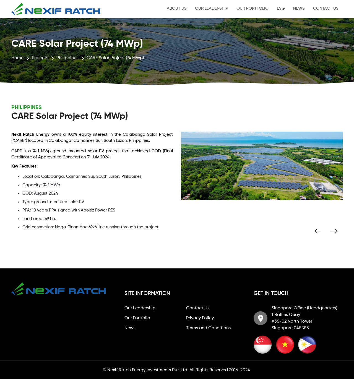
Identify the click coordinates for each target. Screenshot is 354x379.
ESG (281, 8)
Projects (40, 58)
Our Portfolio (252, 8)
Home (17, 58)
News (299, 8)
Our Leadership (211, 8)
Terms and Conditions (208, 328)
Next (334, 231)
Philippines (67, 58)
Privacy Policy (200, 318)
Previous (317, 231)
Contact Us (326, 8)
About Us (177, 8)
